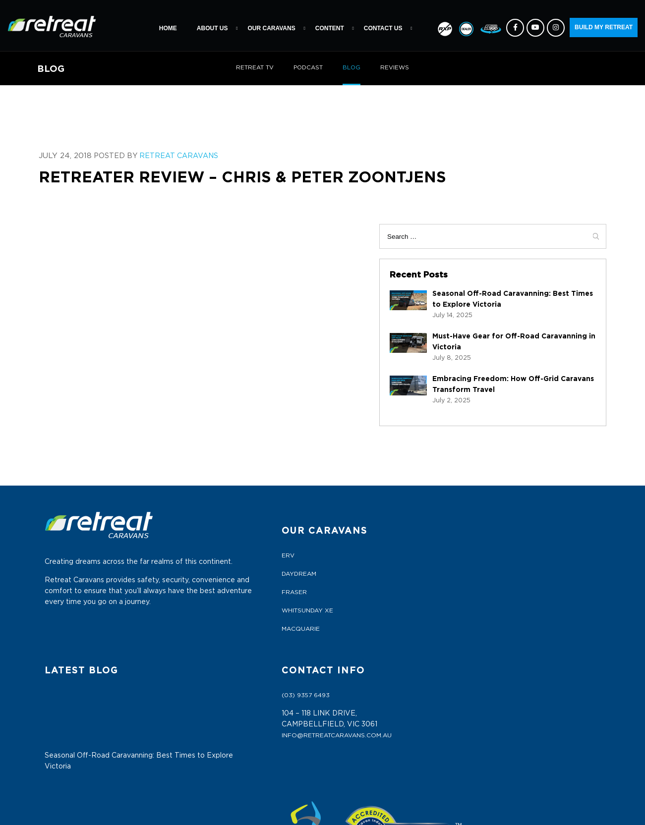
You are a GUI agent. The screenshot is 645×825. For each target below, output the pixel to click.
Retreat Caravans (170, 157)
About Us (212, 28)
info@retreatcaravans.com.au (534, 572)
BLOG (352, 68)
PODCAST (308, 68)
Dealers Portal (209, 690)
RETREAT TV (254, 68)
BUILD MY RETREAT (604, 27)
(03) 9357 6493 (503, 532)
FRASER (194, 568)
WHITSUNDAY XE (207, 587)
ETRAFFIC (430, 810)
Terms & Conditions (215, 709)
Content (329, 28)
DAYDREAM (198, 550)
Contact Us (383, 28)
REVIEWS (395, 68)
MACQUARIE (200, 605)
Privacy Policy (207, 727)
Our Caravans (271, 28)
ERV (187, 532)
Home (168, 28)
